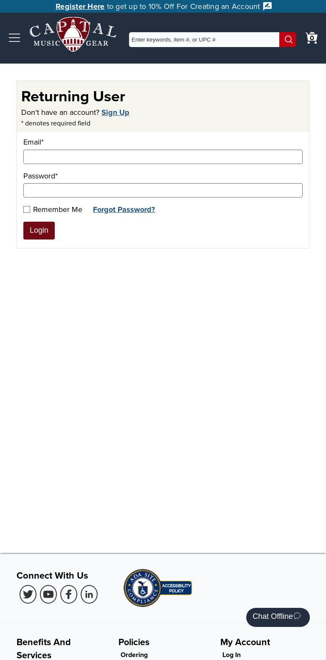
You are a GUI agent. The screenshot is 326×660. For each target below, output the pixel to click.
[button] (14, 38)
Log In (231, 655)
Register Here (80, 6)
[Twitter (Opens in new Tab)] (28, 594)
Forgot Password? (124, 209)
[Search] (287, 39)
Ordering (134, 655)
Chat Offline (277, 617)
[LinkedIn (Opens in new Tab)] (89, 594)
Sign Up (115, 112)
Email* (163, 150)
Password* (163, 184)
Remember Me (52, 209)
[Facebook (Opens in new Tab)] (68, 594)
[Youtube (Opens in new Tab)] (48, 594)
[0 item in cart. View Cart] (312, 38)
